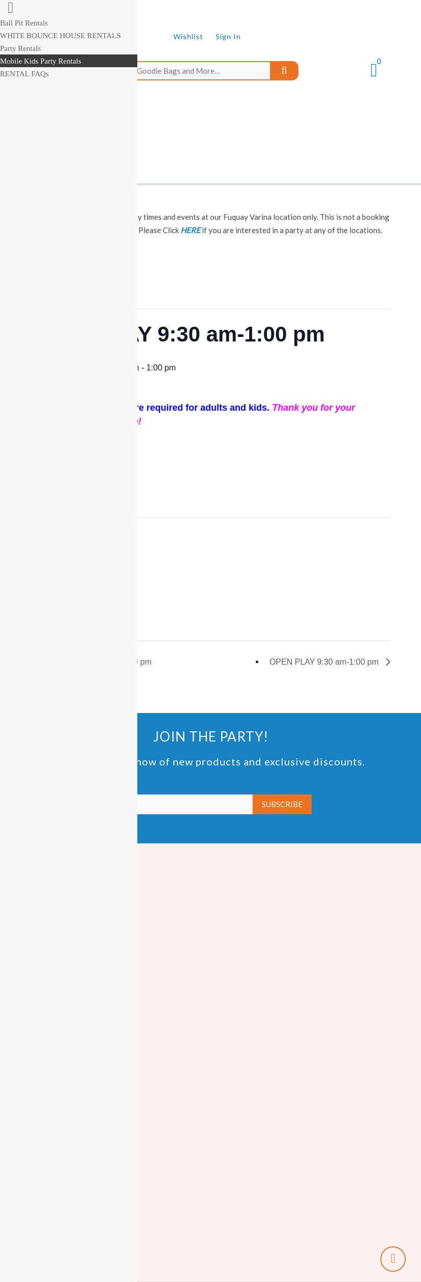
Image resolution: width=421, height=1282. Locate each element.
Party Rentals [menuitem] (20, 48)
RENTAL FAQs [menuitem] (24, 74)
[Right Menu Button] (10, 9)
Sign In (228, 36)
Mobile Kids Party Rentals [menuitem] (40, 61)
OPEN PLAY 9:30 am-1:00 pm (325, 662)
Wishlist (187, 36)
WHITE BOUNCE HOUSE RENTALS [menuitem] (60, 36)
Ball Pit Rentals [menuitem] (24, 23)
